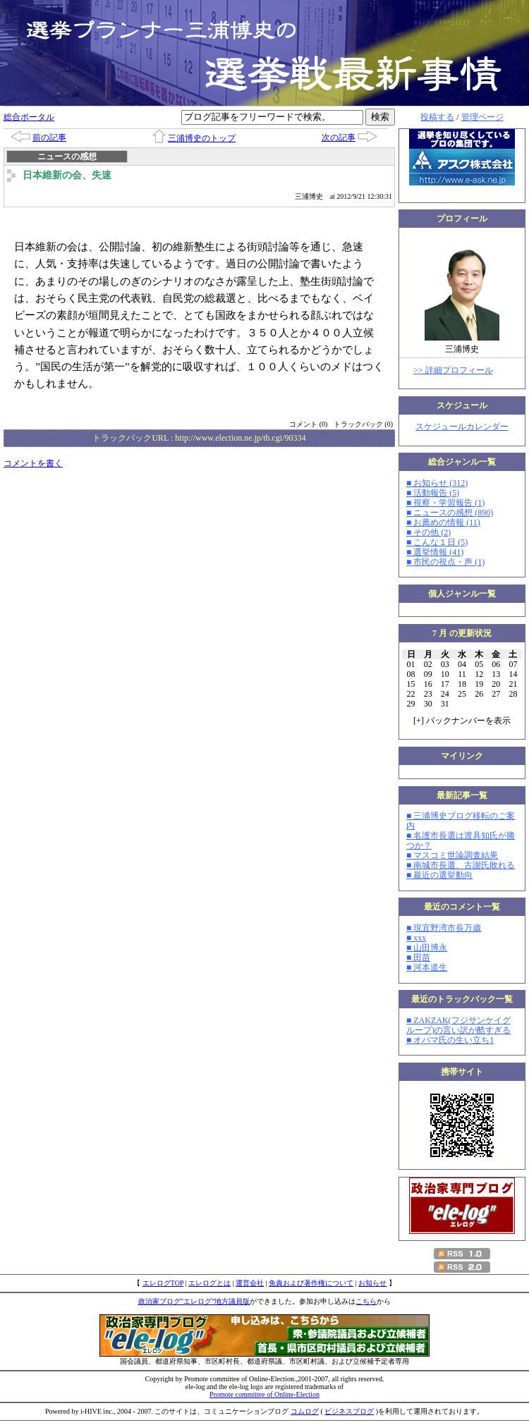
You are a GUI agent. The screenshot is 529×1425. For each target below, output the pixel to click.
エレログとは (209, 1283)
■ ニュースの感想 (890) (449, 513)
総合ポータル (29, 117)
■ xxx (416, 938)
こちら (366, 1301)
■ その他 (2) (428, 532)
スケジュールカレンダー (462, 427)
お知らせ (372, 1283)
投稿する (437, 117)
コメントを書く (33, 463)
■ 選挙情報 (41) (434, 552)
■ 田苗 (418, 957)
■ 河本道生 (426, 967)
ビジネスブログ (349, 1411)
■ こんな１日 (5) (437, 542)
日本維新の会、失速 (67, 175)
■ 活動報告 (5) (432, 493)
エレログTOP (162, 1283)
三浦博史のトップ (202, 138)
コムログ (305, 1411)
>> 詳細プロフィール (453, 370)
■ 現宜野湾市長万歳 (443, 928)
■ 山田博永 (426, 948)
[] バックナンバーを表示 (462, 721)
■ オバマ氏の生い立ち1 (450, 1040)
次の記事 (338, 137)
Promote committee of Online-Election (264, 1394)
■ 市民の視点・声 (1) (445, 562)
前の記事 (49, 137)
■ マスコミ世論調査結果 (452, 855)
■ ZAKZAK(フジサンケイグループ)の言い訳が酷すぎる (458, 1025)
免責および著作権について (311, 1283)
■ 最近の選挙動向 (439, 875)
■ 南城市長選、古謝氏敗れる (460, 865)
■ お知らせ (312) (437, 483)
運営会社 (250, 1283)
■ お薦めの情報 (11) (443, 522)
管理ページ (482, 117)
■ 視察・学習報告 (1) (445, 503)
